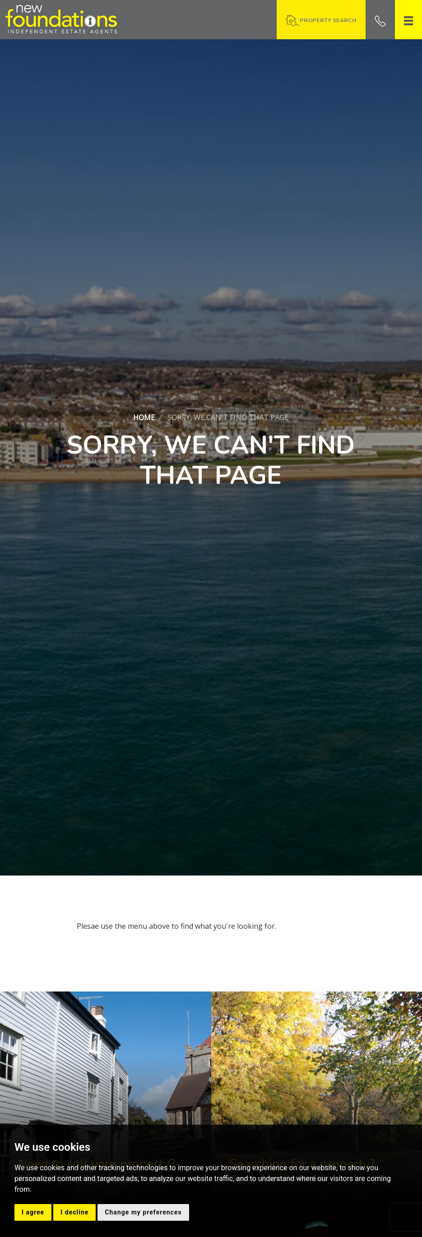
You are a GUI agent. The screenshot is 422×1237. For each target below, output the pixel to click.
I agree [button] (33, 1212)
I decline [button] (74, 1212)
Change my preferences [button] (143, 1212)
